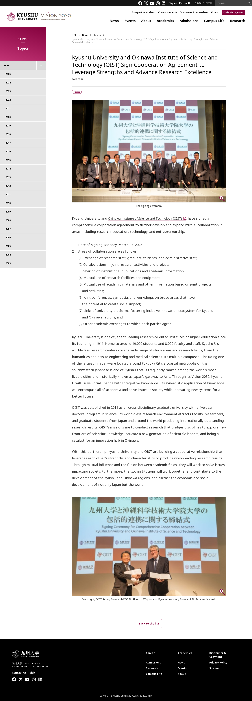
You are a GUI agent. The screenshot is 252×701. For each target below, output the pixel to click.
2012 (8, 185)
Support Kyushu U (179, 3)
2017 (8, 142)
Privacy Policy (218, 662)
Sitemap (214, 668)
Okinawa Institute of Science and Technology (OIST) (149, 218)
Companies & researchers (194, 12)
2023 (8, 91)
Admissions (189, 20)
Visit (32, 672)
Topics (97, 35)
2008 (8, 220)
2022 (8, 99)
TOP (74, 35)
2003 (8, 263)
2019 (8, 125)
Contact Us (19, 672)
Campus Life (214, 20)
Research (237, 20)
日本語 (197, 3)
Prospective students (144, 12)
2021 (8, 108)
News (114, 20)
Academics (165, 20)
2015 (8, 160)
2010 (8, 203)
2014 (8, 168)
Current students (167, 12)
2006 (8, 237)
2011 (8, 194)
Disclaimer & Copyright (217, 655)
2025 (8, 74)
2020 (8, 117)
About (146, 20)
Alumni (214, 12)
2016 (8, 151)
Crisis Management (233, 12)
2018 (8, 134)
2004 (8, 254)
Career (150, 653)
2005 (8, 246)
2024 (8, 82)
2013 (8, 177)
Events (130, 20)
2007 (8, 228)
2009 (8, 211)
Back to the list (149, 623)
